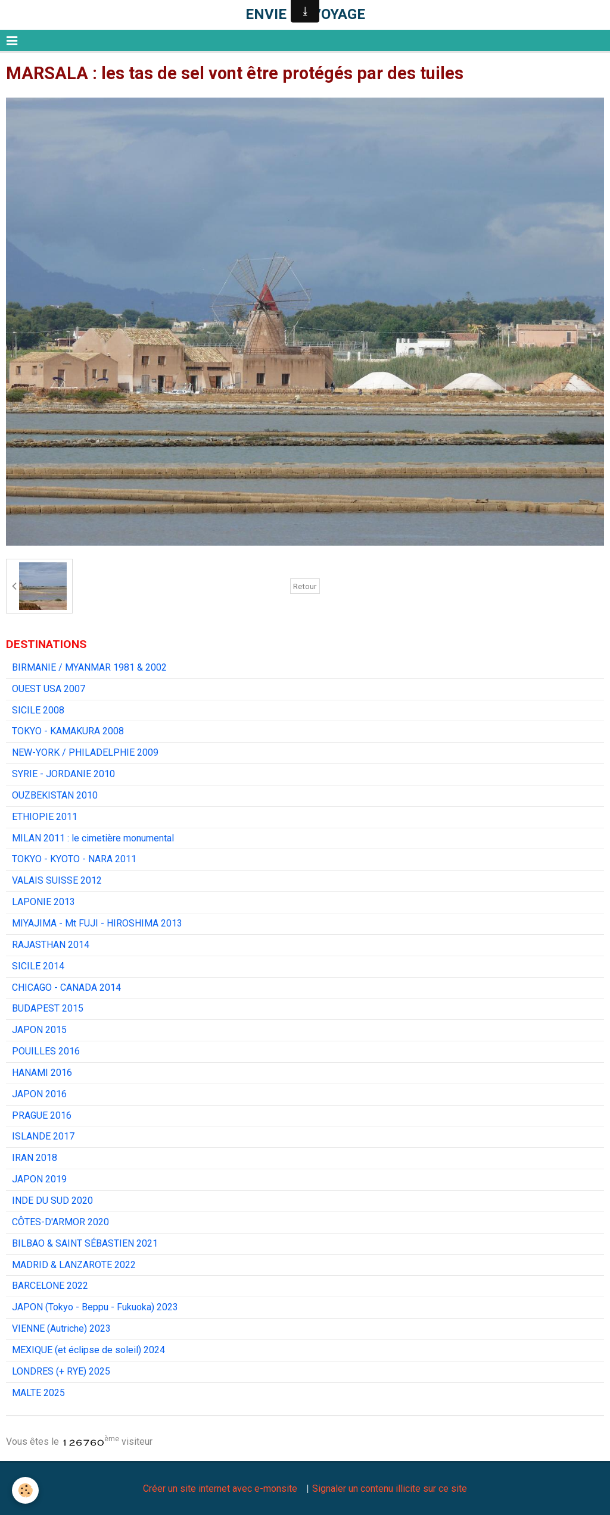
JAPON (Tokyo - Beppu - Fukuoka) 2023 (95, 1307)
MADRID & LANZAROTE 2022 (74, 1264)
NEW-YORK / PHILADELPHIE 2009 (85, 752)
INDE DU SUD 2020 (52, 1200)
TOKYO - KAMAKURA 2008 (68, 731)
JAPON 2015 (39, 1029)
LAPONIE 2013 (43, 901)
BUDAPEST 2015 (47, 1008)
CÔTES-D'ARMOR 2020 (60, 1222)
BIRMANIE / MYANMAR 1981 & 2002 (89, 667)
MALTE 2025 (38, 1392)
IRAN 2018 (34, 1157)
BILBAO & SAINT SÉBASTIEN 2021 (85, 1243)
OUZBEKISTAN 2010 (55, 795)
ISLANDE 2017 (43, 1136)
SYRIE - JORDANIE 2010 (63, 774)
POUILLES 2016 (46, 1051)
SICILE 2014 (38, 966)
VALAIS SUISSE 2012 (57, 880)
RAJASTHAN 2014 (50, 944)
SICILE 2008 (38, 710)
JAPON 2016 (39, 1094)
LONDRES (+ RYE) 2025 (61, 1371)
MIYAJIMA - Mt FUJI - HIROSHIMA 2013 (97, 923)
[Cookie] (25, 1490)
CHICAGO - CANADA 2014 (66, 987)
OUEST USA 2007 (48, 688)
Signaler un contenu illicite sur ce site (389, 1488)
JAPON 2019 (39, 1179)
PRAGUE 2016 (41, 1115)
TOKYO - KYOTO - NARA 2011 (74, 859)
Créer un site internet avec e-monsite (220, 1488)
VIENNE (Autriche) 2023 (61, 1328)
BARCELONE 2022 (50, 1285)
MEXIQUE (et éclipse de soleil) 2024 (88, 1350)
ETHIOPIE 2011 (44, 816)
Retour (305, 586)
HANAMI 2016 (42, 1072)
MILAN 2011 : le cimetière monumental (93, 838)
